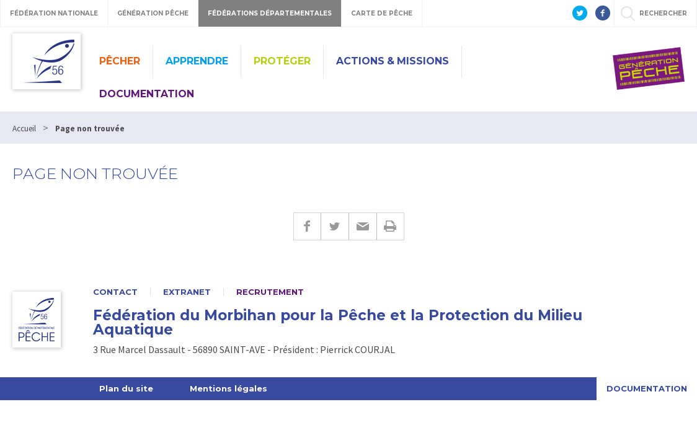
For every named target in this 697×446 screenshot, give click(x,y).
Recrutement (270, 292)
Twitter (334, 226)
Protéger (282, 61)
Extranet (187, 292)
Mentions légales (228, 388)
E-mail (362, 226)
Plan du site (126, 388)
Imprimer (390, 226)
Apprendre (197, 61)
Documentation (146, 94)
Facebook (307, 226)
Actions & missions (392, 61)
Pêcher (119, 61)
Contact (115, 292)
